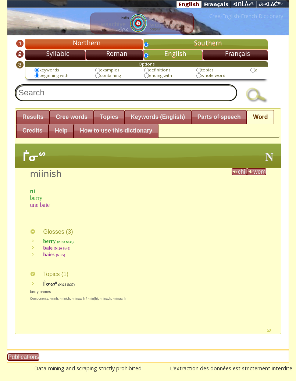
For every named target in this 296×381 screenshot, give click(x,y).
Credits (32, 130)
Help (61, 130)
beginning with (53, 75)
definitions (159, 70)
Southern (208, 42)
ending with (160, 75)
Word (260, 117)
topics (207, 70)
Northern (87, 42)
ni (32, 191)
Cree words (72, 117)
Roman (117, 53)
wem (256, 172)
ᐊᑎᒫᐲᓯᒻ (243, 4)
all (257, 70)
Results (32, 117)
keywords (49, 70)
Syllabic (57, 53)
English (189, 4)
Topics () (49, 274)
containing (110, 75)
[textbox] (126, 92)
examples (109, 70)
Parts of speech (219, 117)
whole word (213, 75)
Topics (109, 117)
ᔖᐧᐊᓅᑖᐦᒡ (270, 4)
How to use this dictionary (116, 130)
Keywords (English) (158, 117)
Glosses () (51, 232)
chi (239, 172)
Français (216, 4)
